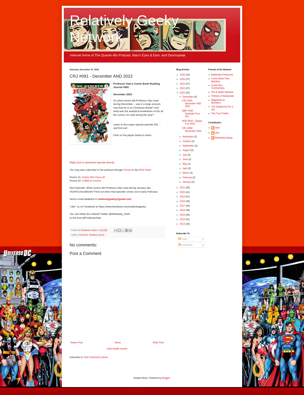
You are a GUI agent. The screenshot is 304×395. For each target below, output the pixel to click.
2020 (183, 192)
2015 (183, 214)
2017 (183, 205)
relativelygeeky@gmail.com (114, 199)
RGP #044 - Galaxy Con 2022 (192, 122)
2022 (183, 92)
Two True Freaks (220, 113)
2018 (183, 201)
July (185, 154)
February (188, 177)
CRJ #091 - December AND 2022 (191, 103)
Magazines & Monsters (218, 101)
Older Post (158, 342)
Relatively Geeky (224, 137)
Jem (217, 132)
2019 (183, 196)
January (187, 182)
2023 (183, 88)
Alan (217, 127)
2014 (183, 219)
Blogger (166, 378)
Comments (185, 245)
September (189, 145)
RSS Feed (145, 169)
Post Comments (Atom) (96, 357)
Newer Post (77, 342)
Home (118, 342)
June (185, 159)
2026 (183, 74)
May (185, 164)
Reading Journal (96, 235)
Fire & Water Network (222, 92)
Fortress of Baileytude (222, 96)
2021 (183, 187)
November (188, 136)
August (187, 150)
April (185, 168)
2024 (183, 83)
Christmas (83, 235)
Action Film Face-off (93, 177)
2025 (183, 79)
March (186, 172)
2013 (183, 224)
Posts (182, 239)
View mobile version (117, 348)
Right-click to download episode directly (92, 162)
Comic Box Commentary (218, 86)
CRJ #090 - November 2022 (191, 129)
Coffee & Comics (91, 180)
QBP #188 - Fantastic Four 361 (191, 113)
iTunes (127, 169)
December (188, 96)
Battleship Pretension (222, 74)
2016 (183, 210)
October (187, 141)
